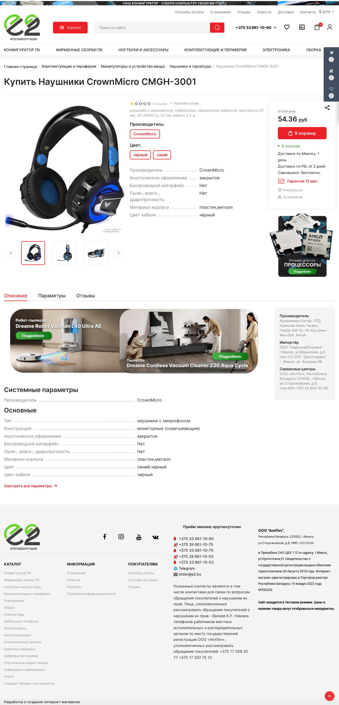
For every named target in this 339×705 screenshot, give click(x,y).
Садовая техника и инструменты (29, 683)
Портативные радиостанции (26, 663)
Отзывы (134, 587)
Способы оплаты (141, 573)
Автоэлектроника (17, 635)
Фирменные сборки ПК (79, 49)
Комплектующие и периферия (215, 49)
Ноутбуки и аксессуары (143, 49)
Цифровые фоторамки (21, 656)
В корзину (302, 133)
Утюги (9, 676)
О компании (76, 573)
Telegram (184, 568)
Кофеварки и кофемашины (24, 670)
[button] (327, 12)
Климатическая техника (22, 642)
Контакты (74, 587)
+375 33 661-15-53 (196, 562)
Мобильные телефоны (21, 621)
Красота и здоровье (19, 649)
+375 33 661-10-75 (196, 550)
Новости (73, 580)
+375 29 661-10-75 (196, 544)
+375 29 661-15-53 (196, 556)
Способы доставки (142, 580)
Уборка (313, 49)
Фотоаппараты (15, 628)
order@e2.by (190, 574)
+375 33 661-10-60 (196, 538)
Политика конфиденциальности (91, 594)
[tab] (18, 295)
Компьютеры (14, 614)
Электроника (276, 49)
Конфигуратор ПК (22, 49)
